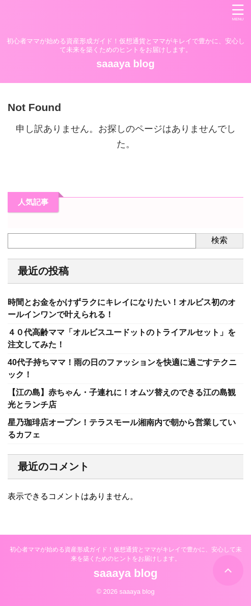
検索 (219, 240)
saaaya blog (125, 63)
